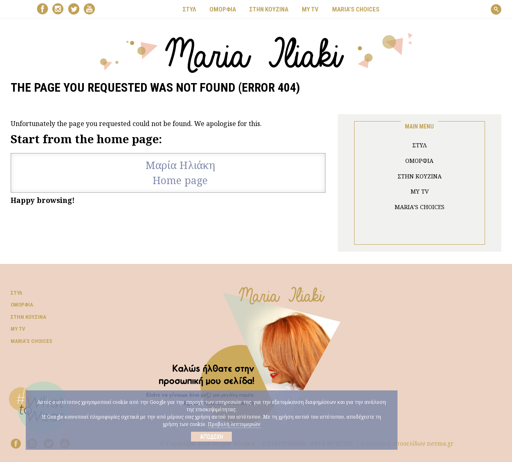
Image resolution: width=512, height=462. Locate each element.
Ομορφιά (22, 305)
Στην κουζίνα (28, 317)
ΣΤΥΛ (189, 9)
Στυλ (16, 293)
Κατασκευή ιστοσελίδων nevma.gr (407, 443)
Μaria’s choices (356, 9)
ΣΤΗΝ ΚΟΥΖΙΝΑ (268, 9)
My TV (18, 329)
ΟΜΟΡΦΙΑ (222, 9)
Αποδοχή (211, 436)
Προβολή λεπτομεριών (234, 424)
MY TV (310, 9)
